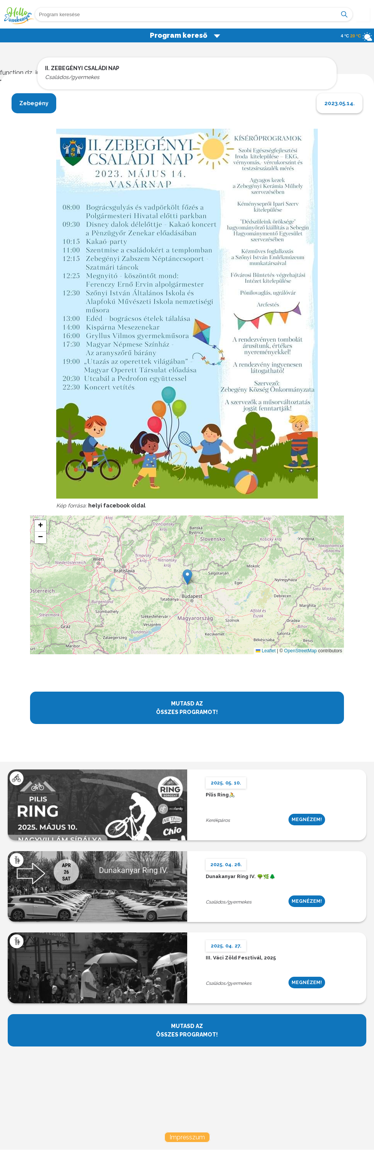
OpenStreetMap (300, 650)
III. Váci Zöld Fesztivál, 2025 (241, 958)
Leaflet (265, 650)
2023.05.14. (339, 103)
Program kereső (185, 35)
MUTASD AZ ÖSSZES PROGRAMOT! (187, 707)
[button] (187, 577)
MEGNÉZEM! (307, 819)
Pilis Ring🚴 (220, 795)
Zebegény (34, 103)
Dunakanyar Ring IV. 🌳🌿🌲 (240, 876)
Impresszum (187, 1137)
